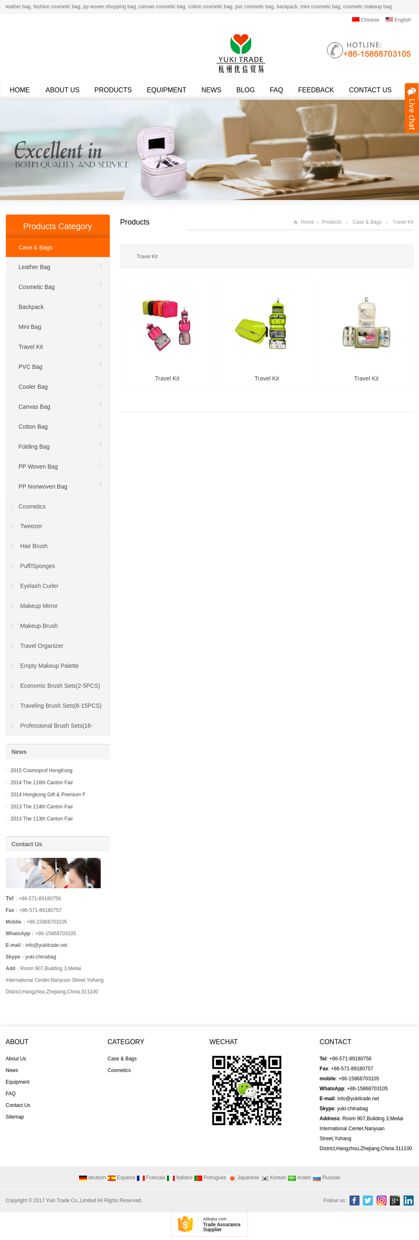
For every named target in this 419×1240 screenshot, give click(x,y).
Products (113, 90)
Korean (273, 1178)
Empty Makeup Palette (49, 665)
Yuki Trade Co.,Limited (71, 1200)
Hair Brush (34, 546)
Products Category (57, 226)
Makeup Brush (39, 625)
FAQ (276, 90)
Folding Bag (34, 446)
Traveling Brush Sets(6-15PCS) (61, 705)
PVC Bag (31, 366)
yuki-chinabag (40, 957)
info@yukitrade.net (46, 945)
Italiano (179, 1178)
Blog (245, 90)
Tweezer (31, 526)
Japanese (243, 1178)
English (398, 20)
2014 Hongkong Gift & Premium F (48, 795)
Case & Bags (367, 222)
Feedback (316, 90)
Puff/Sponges (37, 566)
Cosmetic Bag (37, 287)
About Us (63, 90)
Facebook (354, 1200)
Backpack (31, 307)
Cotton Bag (33, 426)
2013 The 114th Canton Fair (42, 807)
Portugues (210, 1178)
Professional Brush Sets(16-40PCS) (49, 729)
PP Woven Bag (38, 466)
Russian (326, 1178)
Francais (150, 1178)
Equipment (166, 90)
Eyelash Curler (39, 586)
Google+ (395, 1200)
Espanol (121, 1178)
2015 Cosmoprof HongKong (42, 770)
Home (20, 90)
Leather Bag (34, 267)
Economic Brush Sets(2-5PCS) (60, 685)
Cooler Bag (33, 386)
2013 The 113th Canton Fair (42, 819)
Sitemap (15, 1117)
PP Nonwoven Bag (43, 486)
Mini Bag (30, 327)
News (211, 90)
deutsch (92, 1178)
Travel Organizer (42, 645)
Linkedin (409, 1200)
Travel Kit (402, 222)
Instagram (382, 1200)
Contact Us (370, 90)
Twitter (368, 1200)
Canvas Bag (34, 406)
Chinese (365, 20)
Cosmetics (32, 506)
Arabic (299, 1178)
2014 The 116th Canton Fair (42, 782)
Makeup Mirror (39, 606)
